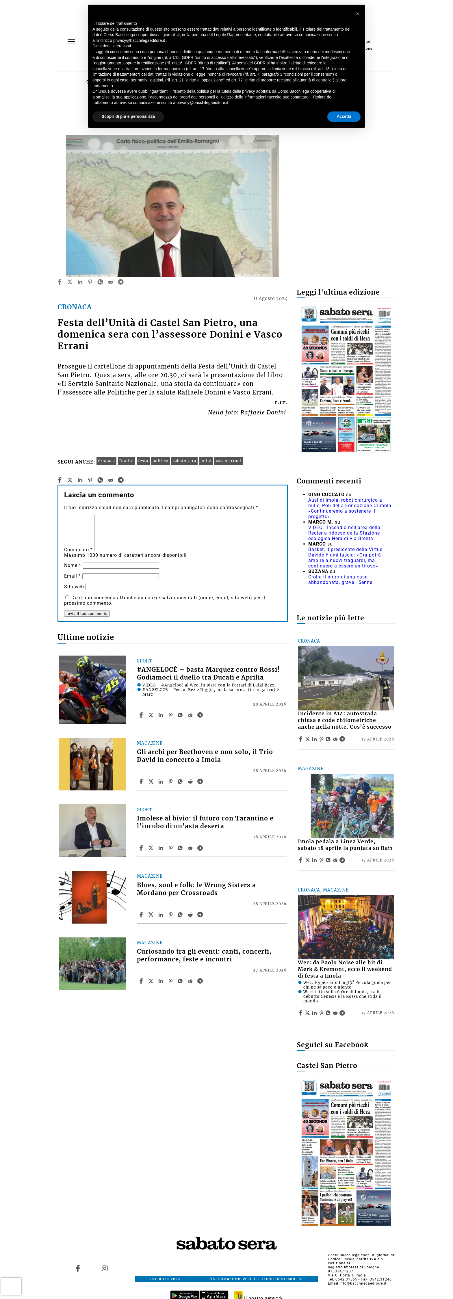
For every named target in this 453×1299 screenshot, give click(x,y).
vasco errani (229, 461)
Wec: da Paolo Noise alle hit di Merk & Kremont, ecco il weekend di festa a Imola (345, 969)
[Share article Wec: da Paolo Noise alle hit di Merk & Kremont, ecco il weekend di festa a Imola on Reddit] (336, 1013)
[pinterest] (90, 281)
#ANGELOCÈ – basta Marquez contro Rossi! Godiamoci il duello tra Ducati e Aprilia (208, 673)
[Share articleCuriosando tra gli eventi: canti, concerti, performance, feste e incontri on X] (151, 981)
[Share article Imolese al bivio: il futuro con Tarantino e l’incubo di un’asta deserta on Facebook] (141, 848)
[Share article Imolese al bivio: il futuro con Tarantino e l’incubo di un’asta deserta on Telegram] (200, 848)
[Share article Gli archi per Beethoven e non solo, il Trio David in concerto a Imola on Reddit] (190, 781)
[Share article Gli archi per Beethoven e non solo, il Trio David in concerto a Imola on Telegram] (200, 781)
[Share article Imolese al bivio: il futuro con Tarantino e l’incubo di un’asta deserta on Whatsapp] (181, 848)
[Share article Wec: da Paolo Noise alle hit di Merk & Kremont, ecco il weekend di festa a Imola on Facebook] (301, 1013)
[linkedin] (80, 281)
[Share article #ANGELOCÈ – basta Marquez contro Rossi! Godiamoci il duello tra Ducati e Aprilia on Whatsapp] (181, 715)
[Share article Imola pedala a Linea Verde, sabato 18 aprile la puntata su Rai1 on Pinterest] (322, 860)
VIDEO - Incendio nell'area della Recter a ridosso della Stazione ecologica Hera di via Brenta (344, 533)
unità (205, 461)
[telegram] (120, 281)
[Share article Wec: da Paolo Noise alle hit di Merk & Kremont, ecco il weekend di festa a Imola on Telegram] (342, 1013)
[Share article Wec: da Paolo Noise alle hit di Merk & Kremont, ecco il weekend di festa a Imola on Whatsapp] (329, 1013)
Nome (72, 565)
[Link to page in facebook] (78, 1268)
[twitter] (70, 281)
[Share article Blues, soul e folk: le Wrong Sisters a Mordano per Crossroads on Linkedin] (161, 915)
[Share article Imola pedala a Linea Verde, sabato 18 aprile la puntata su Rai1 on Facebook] (301, 860)
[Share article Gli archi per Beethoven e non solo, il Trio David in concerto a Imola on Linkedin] (161, 781)
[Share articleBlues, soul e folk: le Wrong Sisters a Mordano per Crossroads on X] (151, 915)
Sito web (74, 586)
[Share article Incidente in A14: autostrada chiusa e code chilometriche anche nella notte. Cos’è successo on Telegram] (342, 739)
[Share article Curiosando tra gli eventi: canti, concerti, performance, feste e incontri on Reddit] (190, 981)
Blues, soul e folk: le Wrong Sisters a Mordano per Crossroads (196, 889)
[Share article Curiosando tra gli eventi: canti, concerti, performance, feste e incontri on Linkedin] (161, 981)
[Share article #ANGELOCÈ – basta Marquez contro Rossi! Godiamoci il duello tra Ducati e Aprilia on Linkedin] (161, 715)
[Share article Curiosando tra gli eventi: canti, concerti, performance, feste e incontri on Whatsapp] (181, 981)
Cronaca (106, 461)
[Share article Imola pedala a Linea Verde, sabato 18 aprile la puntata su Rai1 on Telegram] (342, 860)
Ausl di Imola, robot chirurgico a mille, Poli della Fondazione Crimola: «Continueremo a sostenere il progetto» (350, 508)
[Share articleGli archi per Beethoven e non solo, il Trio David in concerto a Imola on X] (151, 781)
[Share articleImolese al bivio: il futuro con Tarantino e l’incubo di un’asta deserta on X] (151, 848)
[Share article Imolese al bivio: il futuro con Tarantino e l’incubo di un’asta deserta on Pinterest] (171, 848)
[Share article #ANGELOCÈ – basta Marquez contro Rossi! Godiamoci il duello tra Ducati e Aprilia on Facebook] (141, 715)
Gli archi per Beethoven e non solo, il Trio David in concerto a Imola (205, 756)
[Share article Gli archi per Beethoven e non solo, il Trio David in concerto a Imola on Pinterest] (171, 781)
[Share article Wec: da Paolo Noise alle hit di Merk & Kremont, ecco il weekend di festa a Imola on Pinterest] (322, 1013)
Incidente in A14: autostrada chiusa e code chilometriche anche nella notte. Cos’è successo (344, 720)
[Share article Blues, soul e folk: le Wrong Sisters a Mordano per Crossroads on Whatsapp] (181, 915)
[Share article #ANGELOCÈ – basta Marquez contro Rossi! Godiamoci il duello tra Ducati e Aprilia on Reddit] (190, 715)
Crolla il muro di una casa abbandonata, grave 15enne (340, 579)
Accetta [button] (344, 116)
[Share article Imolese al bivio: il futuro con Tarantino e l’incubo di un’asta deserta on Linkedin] (161, 848)
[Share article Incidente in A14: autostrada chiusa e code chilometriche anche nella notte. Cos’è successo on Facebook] (301, 739)
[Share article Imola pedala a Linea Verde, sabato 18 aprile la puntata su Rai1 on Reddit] (336, 860)
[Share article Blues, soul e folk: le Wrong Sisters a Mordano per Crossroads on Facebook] (141, 915)
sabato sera (184, 461)
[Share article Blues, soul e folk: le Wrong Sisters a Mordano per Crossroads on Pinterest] (171, 915)
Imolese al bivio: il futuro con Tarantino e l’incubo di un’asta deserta (205, 822)
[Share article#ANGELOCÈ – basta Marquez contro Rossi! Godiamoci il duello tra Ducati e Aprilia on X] (151, 715)
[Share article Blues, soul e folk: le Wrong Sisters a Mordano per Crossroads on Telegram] (200, 915)
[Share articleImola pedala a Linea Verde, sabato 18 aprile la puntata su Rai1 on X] (308, 860)
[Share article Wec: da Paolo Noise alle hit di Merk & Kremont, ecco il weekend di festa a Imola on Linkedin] (315, 1013)
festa (143, 461)
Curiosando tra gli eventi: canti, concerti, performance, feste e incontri (204, 955)
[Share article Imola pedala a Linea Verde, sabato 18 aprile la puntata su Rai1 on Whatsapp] (329, 860)
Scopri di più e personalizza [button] (128, 116)
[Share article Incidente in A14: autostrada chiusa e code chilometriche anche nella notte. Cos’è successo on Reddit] (336, 739)
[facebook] (59, 281)
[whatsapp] (100, 281)
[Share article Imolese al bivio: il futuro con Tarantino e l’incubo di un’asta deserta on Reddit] (190, 848)
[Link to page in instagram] (104, 1268)
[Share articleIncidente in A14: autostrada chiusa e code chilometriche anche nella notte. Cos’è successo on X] (308, 739)
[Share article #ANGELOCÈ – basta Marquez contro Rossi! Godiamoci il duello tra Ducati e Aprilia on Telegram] (200, 715)
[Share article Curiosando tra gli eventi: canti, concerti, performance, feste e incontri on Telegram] (200, 981)
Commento (78, 549)
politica (160, 461)
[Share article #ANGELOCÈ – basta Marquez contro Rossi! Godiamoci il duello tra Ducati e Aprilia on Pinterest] (171, 715)
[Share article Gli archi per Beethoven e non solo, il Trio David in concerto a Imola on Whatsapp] (181, 781)
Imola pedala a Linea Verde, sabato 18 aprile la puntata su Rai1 (345, 844)
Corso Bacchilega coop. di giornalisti (362, 1255)
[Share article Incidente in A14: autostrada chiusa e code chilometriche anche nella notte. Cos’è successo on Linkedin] (315, 739)
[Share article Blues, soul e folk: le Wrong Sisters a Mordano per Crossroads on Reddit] (190, 915)
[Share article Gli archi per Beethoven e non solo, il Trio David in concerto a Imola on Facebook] (141, 781)
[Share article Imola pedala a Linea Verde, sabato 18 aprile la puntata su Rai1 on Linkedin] (315, 860)
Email (72, 576)
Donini (126, 461)
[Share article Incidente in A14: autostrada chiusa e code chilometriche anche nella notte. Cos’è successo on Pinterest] (322, 739)
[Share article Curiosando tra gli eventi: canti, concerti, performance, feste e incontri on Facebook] (141, 981)
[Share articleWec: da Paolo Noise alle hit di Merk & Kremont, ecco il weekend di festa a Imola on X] (308, 1013)
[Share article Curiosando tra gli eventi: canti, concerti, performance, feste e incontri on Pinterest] (171, 981)
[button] (357, 13)
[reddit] (110, 281)
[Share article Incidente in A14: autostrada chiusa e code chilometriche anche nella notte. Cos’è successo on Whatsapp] (329, 739)
